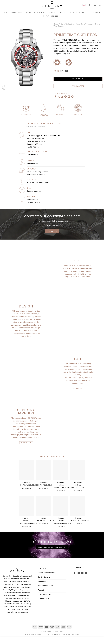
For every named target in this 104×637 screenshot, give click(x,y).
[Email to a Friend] (62, 97)
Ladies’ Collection (12, 12)
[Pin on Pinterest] (65, 97)
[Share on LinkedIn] (69, 97)
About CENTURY (57, 12)
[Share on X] (58, 97)
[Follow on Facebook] (75, 573)
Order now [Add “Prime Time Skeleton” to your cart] (78, 79)
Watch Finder (52, 16)
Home (56, 24)
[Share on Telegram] (72, 97)
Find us (96, 12)
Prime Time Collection (84, 24)
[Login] (90, 5)
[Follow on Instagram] (78, 573)
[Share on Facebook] (55, 97)
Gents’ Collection (35, 12)
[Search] (100, 5)
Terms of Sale (45, 631)
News (71, 12)
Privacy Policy (58, 631)
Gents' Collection (67, 24)
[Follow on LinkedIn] (82, 573)
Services (84, 12)
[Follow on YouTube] (86, 573)
